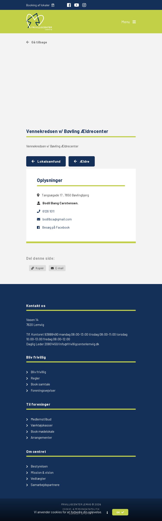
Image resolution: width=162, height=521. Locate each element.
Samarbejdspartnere (43, 485)
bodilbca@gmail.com (54, 219)
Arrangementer (39, 437)
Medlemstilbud (38, 419)
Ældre (81, 161)
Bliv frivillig (36, 372)
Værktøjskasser (39, 425)
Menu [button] (128, 22)
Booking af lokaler (40, 5)
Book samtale (38, 384)
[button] (107, 512)
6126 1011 (45, 211)
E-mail (57, 268)
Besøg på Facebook (53, 227)
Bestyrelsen (37, 466)
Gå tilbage (36, 42)
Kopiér (37, 268)
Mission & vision (39, 472)
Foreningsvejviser (40, 390)
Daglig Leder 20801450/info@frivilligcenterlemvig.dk (62, 344)
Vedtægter (36, 478)
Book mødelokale (40, 431)
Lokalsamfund (46, 161)
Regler (33, 378)
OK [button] (120, 512)
